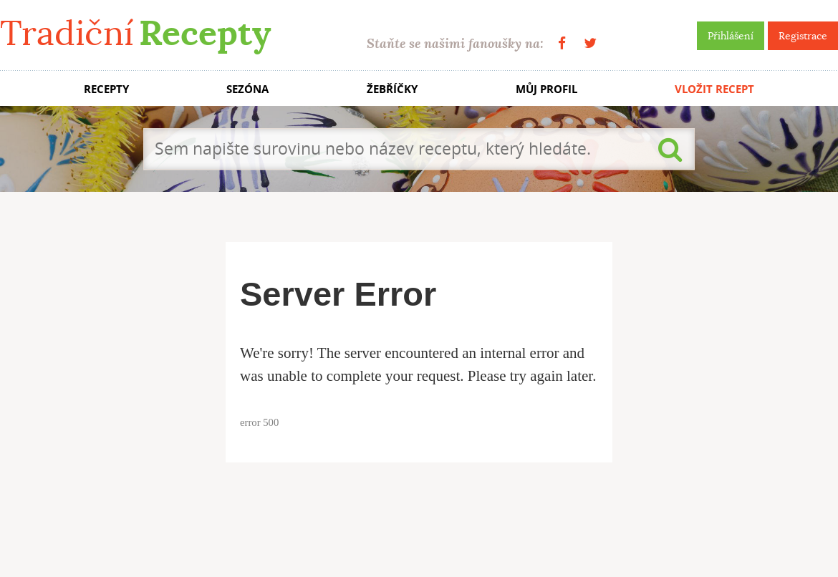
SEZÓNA (247, 89)
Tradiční (135, 33)
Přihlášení (730, 35)
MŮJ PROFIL (546, 89)
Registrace (803, 35)
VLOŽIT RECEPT (714, 89)
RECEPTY (106, 89)
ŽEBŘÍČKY (392, 89)
